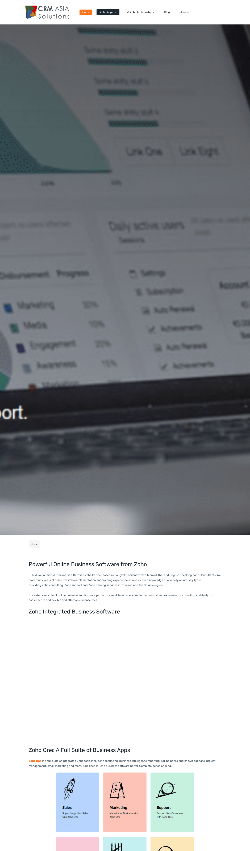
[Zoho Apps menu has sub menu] (111, 12)
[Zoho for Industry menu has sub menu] (143, 12)
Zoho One (35, 761)
